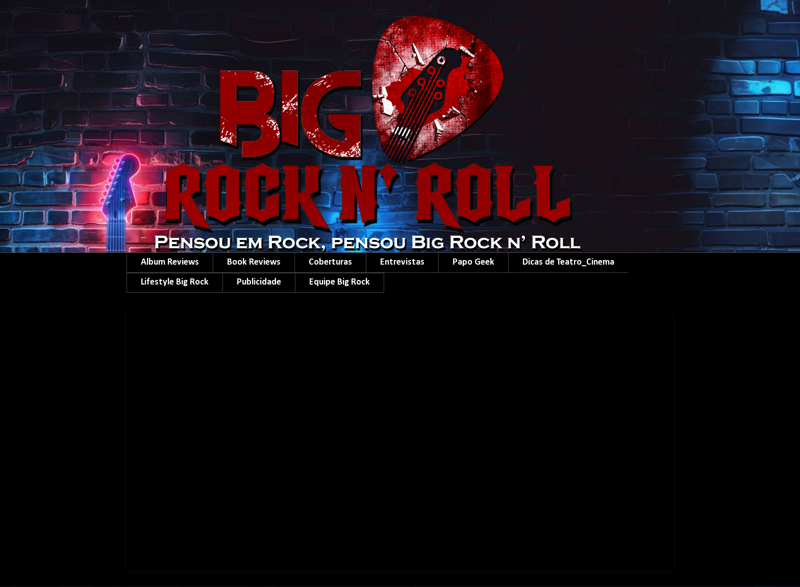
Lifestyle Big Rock (175, 282)
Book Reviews (254, 262)
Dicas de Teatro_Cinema (568, 262)
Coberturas (330, 262)
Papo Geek (473, 262)
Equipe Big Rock (339, 282)
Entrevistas (402, 262)
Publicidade (259, 282)
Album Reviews (170, 262)
